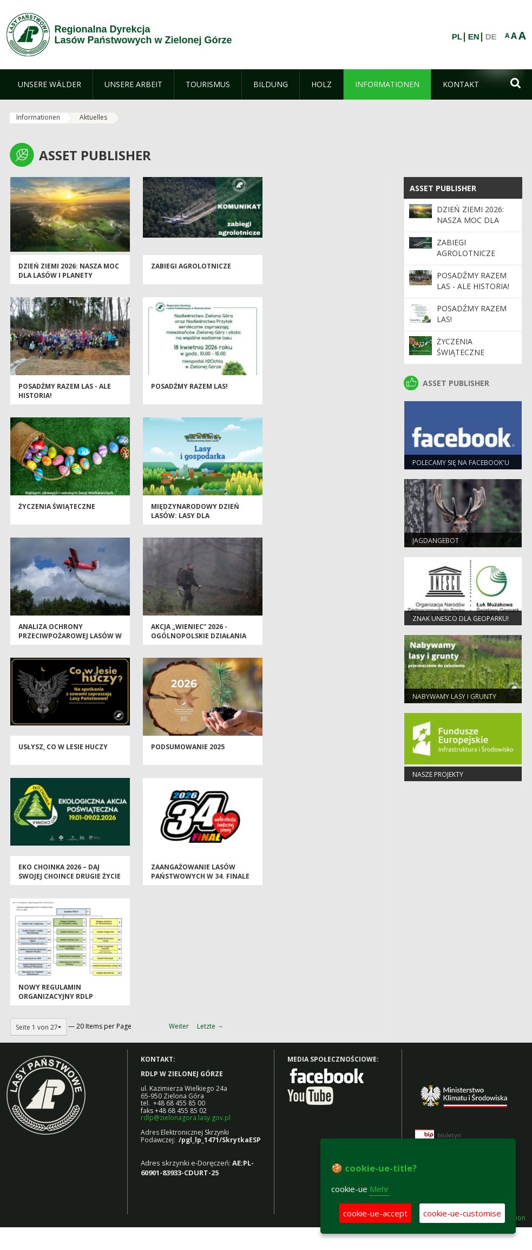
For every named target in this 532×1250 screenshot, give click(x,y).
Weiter (179, 1026)
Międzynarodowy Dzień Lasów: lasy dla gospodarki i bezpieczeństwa (195, 520)
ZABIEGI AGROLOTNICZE (191, 266)
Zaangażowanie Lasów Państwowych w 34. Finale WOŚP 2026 (200, 876)
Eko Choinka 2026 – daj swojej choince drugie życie (69, 871)
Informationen (38, 117)
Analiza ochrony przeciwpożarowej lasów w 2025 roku (70, 636)
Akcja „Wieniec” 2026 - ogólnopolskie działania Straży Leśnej (198, 636)
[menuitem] (49, 84)
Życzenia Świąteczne (56, 506)
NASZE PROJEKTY (437, 774)
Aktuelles (93, 117)
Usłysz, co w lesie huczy (63, 746)
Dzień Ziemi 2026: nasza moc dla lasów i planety (68, 270)
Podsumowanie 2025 (188, 746)
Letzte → (210, 1026)
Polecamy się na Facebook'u (460, 462)
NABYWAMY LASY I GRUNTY (454, 696)
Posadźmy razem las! (189, 386)
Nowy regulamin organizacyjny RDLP (55, 992)
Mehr (379, 1188)
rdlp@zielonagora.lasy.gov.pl (186, 1117)
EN (474, 36)
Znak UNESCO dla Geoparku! (460, 618)
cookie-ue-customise (462, 1213)
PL (457, 36)
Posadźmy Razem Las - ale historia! (473, 280)
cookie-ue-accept (375, 1213)
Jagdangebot (435, 540)
